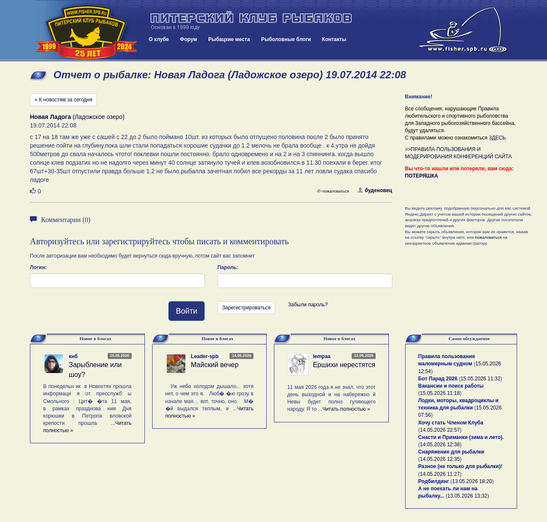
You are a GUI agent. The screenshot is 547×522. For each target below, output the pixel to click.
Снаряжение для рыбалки (451, 452)
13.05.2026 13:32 (467, 496)
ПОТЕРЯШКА (421, 176)
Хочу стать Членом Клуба (450, 423)
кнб (73, 356)
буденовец (375, 190)
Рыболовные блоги (286, 39)
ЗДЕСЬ (497, 138)
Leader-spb (205, 356)
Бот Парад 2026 (438, 379)
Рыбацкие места (229, 39)
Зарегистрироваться (246, 308)
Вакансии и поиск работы (451, 386)
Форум (188, 39)
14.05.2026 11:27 (440, 474)
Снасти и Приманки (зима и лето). (461, 437)
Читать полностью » (346, 409)
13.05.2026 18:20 (472, 481)
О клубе (159, 39)
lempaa (321, 356)
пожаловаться (333, 191)
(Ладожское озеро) (77, 116)
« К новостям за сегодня (63, 100)
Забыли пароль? (308, 305)
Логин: (38, 267)
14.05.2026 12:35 (440, 459)
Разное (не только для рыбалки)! (460, 466)
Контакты (334, 39)
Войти (186, 311)
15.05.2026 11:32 (480, 379)
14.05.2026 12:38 (440, 445)
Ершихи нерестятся (344, 364)
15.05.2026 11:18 (440, 393)
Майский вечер (214, 364)
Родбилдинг (433, 481)
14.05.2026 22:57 (440, 430)
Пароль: (228, 267)
